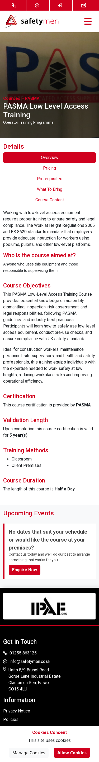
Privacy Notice (16, 711)
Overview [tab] (49, 157)
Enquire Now (24, 569)
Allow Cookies (72, 753)
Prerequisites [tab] (49, 178)
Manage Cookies (28, 753)
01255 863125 (20, 652)
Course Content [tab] (49, 199)
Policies (10, 719)
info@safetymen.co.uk (26, 661)
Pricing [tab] (49, 168)
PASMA (32, 98)
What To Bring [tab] (49, 189)
